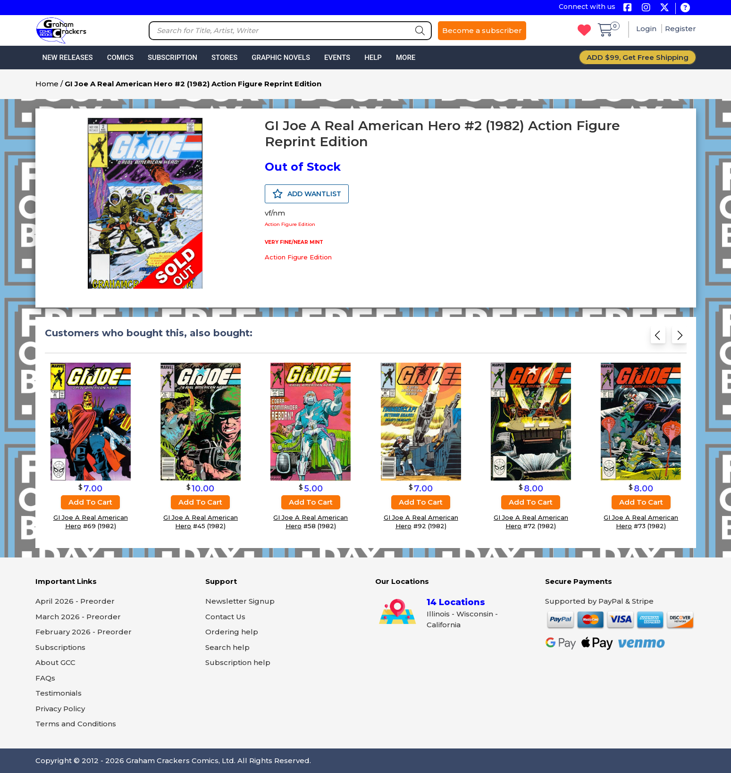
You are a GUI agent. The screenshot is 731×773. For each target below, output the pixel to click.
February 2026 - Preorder (83, 631)
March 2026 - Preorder (78, 616)
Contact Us (225, 616)
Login (647, 28)
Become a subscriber (482, 30)
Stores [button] (224, 57)
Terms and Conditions (75, 723)
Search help (227, 647)
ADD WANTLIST (306, 194)
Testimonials (58, 693)
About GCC (55, 662)
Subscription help (237, 662)
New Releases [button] (67, 57)
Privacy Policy (60, 708)
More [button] (405, 57)
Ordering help (231, 631)
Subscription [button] (172, 57)
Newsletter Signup (240, 601)
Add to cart (90, 502)
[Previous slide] (658, 337)
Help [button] (373, 57)
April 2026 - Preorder (75, 601)
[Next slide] (679, 337)
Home (47, 83)
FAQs (45, 677)
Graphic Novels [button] (281, 57)
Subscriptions (60, 647)
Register (680, 28)
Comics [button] (120, 57)
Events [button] (337, 57)
